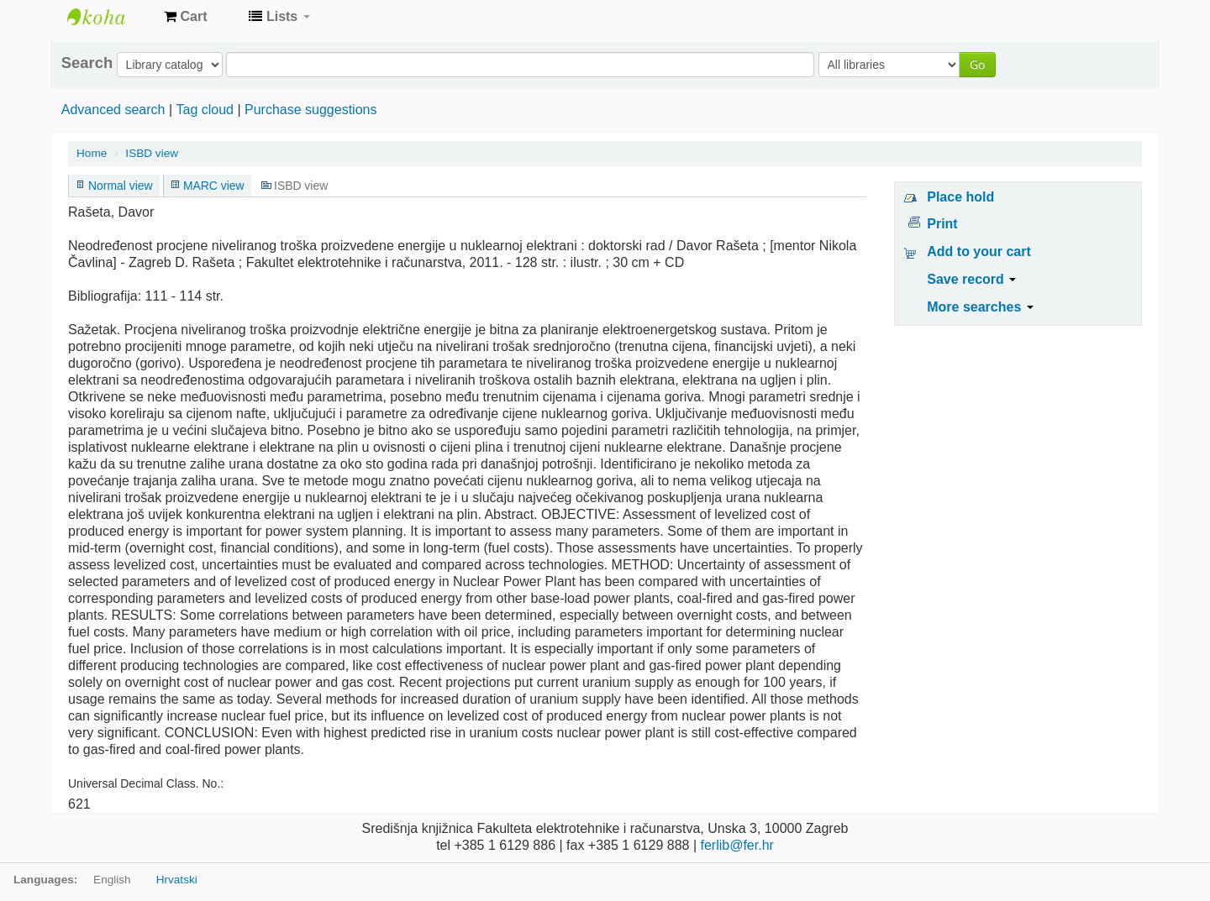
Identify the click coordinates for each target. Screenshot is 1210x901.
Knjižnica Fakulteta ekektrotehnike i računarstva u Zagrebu (109, 17)
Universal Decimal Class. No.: (146, 783)
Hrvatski (176, 879)
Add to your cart (979, 251)
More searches (980, 307)
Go (977, 64)
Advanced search (113, 109)
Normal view (120, 185)
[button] (185, 17)
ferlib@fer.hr (736, 845)
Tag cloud (205, 109)
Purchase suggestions (310, 109)
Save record (971, 279)
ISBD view (151, 153)
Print (942, 224)
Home (91, 153)
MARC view (214, 185)
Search (87, 63)
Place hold (960, 197)
